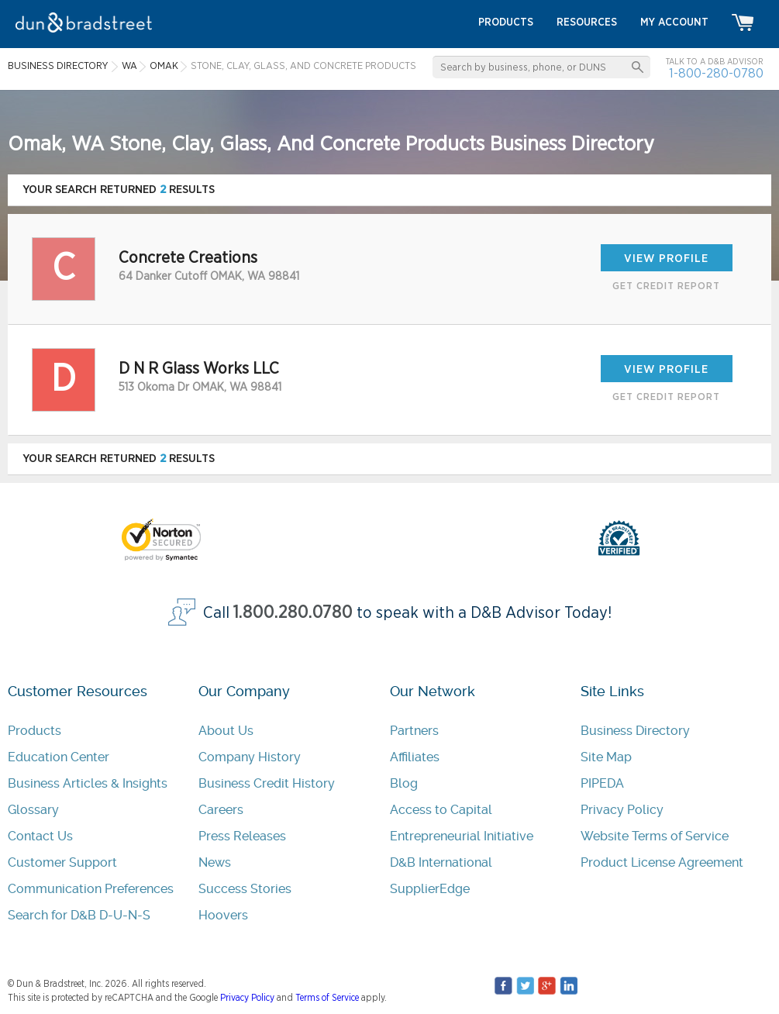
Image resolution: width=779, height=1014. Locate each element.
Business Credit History (266, 783)
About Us (225, 730)
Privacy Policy (622, 809)
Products (34, 730)
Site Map (606, 757)
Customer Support (62, 862)
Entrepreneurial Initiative (461, 836)
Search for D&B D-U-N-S (79, 915)
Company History (249, 757)
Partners (414, 730)
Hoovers (223, 915)
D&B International (441, 862)
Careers (220, 809)
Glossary (33, 809)
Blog (404, 783)
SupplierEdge (430, 888)
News (214, 862)
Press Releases (242, 836)
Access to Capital (441, 809)
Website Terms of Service (655, 836)
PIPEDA (602, 783)
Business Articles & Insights (87, 783)
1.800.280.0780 (293, 613)
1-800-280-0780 (716, 73)
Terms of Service (327, 997)
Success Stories (244, 888)
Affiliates (414, 757)
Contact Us (40, 836)
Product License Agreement (662, 862)
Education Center (58, 757)
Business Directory (635, 730)
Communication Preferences (91, 888)
